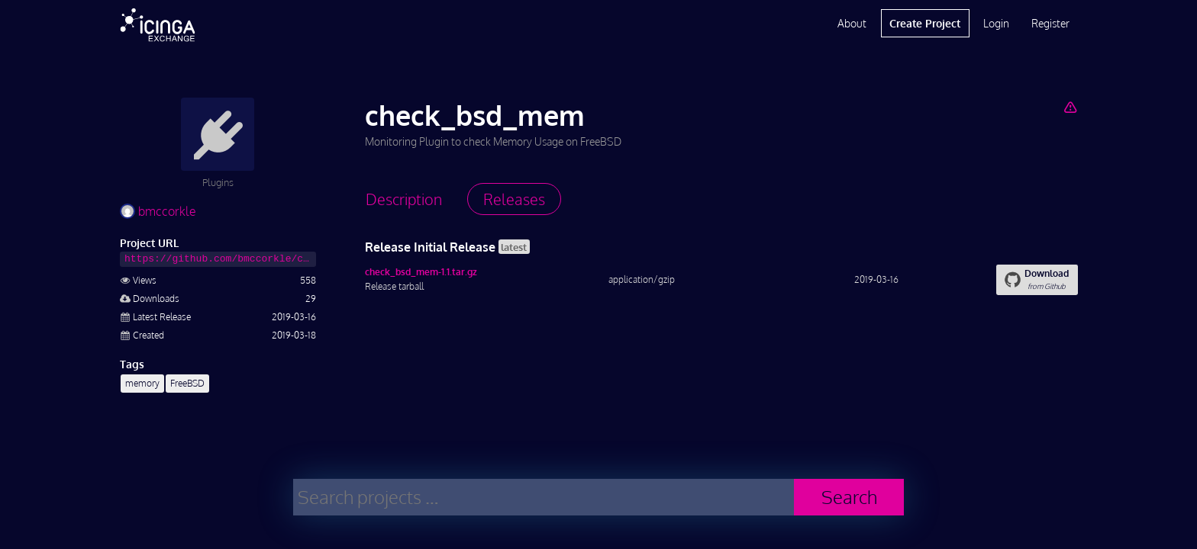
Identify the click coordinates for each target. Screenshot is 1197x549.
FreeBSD (187, 383)
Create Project (924, 23)
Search (849, 497)
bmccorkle (158, 211)
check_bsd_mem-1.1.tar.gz (421, 272)
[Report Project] (1070, 107)
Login (996, 23)
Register (1050, 23)
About (851, 23)
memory (142, 383)
